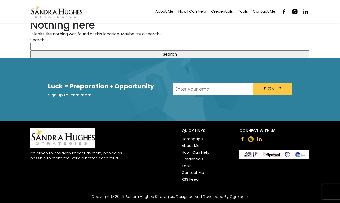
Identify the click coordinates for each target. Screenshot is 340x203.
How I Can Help (192, 11)
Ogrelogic (239, 196)
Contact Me (264, 11)
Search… (38, 40)
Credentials (222, 11)
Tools (243, 11)
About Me (165, 11)
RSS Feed (190, 179)
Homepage (192, 138)
